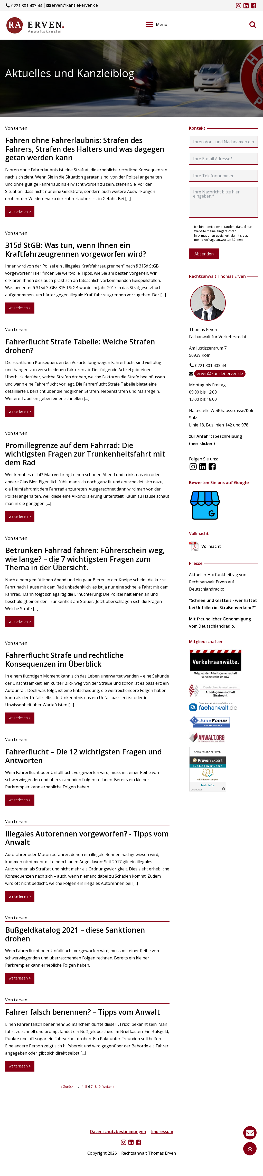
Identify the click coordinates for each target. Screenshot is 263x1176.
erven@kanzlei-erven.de (75, 5)
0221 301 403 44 (26, 6)
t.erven (20, 128)
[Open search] (253, 24)
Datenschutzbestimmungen (118, 1131)
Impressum (162, 1131)
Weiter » (108, 1086)
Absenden (204, 254)
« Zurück (67, 1086)
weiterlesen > (20, 211)
